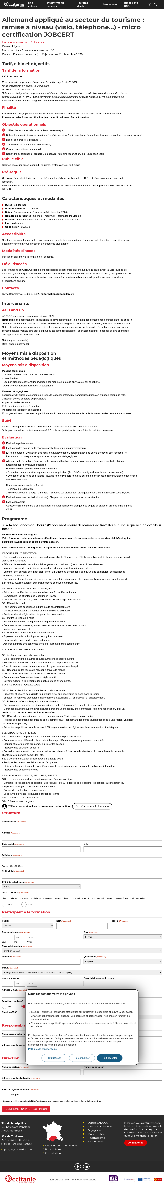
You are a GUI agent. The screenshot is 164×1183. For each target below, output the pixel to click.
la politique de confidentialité (22, 1097)
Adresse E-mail (14, 988)
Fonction (11, 955)
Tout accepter (109, 1058)
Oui (9, 1004)
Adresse (11, 833)
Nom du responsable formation (22, 1031)
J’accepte (13, 1090)
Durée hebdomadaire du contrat (99, 976)
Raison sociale (14, 822)
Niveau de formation (17, 944)
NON (30, 903)
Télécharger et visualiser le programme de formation (39, 806)
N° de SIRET (13, 870)
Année (29, 940)
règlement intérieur (94, 1097)
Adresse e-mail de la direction (21, 1074)
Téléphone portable (93, 988)
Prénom (119, 920)
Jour (4, 940)
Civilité (5, 920)
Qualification (95, 955)
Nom (63, 920)
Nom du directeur (15, 1063)
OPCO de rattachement (18, 881)
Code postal (13, 843)
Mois (16, 940)
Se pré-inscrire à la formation (92, 806)
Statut (10, 966)
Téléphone (12, 854)
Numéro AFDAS (9, 1010)
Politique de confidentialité (42, 1049)
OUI (10, 903)
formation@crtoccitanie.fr (59, 294)
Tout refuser (54, 1058)
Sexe (91, 931)
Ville (86, 843)
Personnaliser (81, 1058)
